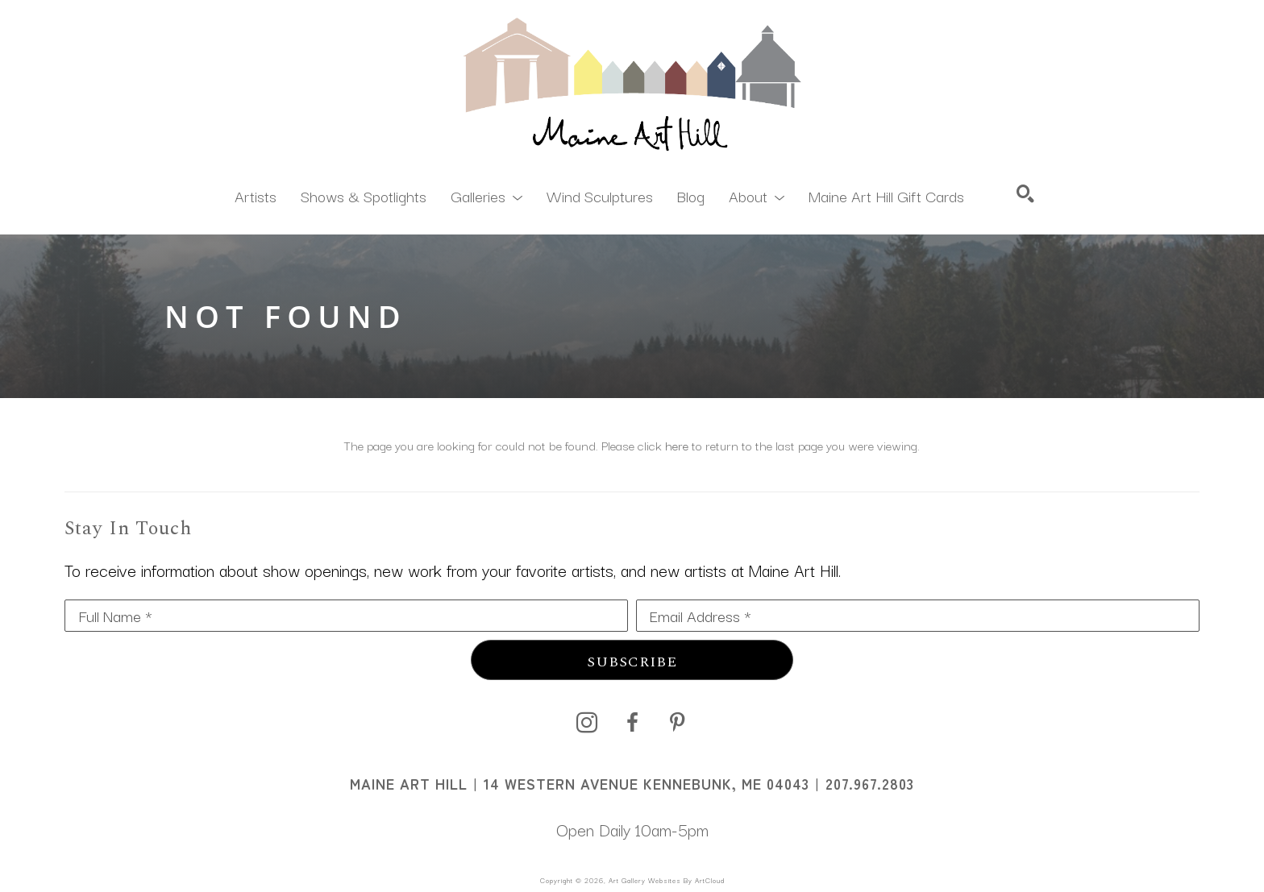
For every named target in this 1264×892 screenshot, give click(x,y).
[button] (486, 195)
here (676, 444)
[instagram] (586, 722)
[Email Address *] (918, 616)
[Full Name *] (346, 616)
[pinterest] (677, 722)
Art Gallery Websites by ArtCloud (667, 880)
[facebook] (632, 722)
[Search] (1025, 193)
